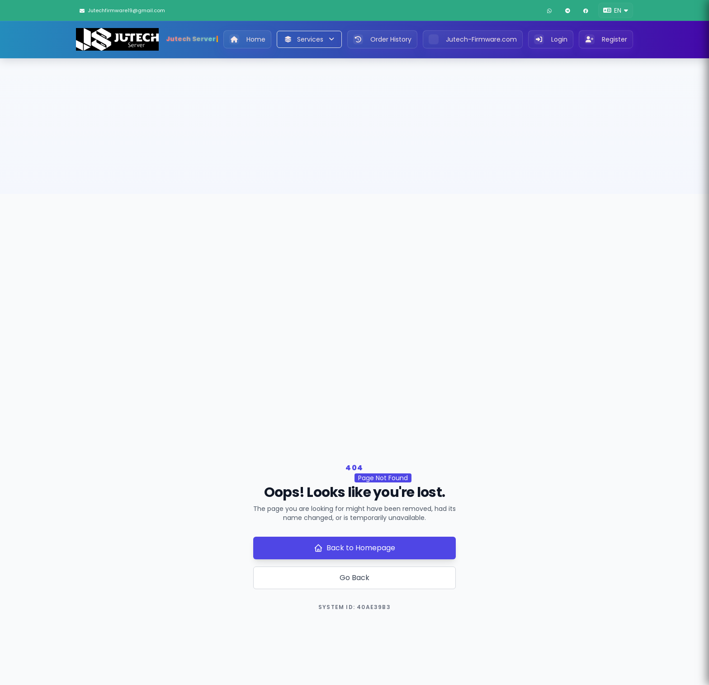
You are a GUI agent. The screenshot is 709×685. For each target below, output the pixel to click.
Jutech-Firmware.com (473, 39)
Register (606, 39)
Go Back (354, 577)
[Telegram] (567, 10)
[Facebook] (585, 10)
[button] (615, 10)
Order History (382, 39)
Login (550, 39)
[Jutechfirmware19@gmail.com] (130, 10)
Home (247, 39)
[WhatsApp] (549, 10)
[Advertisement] (354, 126)
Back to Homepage (354, 548)
